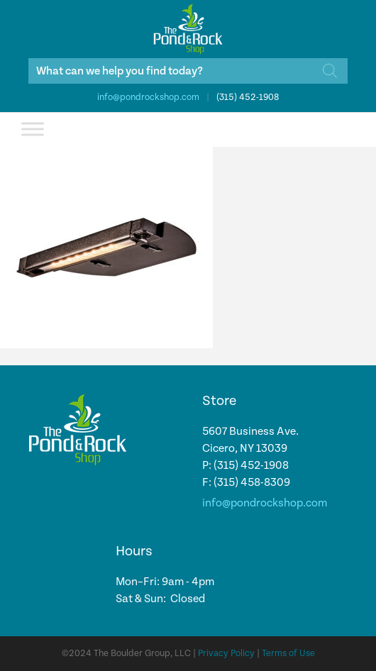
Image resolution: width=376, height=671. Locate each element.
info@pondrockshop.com (148, 97)
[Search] (330, 71)
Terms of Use (288, 653)
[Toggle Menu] (32, 128)
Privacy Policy (226, 653)
